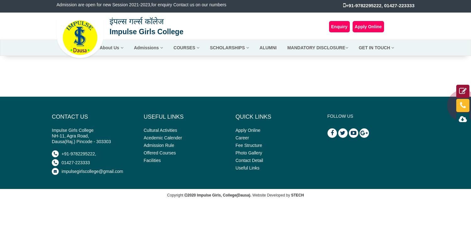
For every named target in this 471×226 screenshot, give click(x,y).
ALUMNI (268, 47)
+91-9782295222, (74, 153)
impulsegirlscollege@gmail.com (87, 171)
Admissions (148, 47)
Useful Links (247, 167)
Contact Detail (249, 160)
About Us (111, 47)
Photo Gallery (249, 152)
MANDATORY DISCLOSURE (317, 47)
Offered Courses (160, 152)
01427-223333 (71, 162)
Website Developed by (278, 195)
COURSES (186, 47)
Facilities (152, 160)
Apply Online (368, 26)
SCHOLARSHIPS (229, 47)
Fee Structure (249, 145)
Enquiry (339, 26)
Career (242, 137)
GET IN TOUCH (376, 47)
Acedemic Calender (163, 137)
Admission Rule (159, 145)
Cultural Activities (160, 130)
